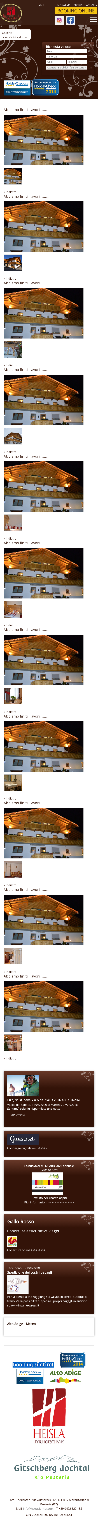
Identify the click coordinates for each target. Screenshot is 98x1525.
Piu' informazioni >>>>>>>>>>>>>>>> (49, 1202)
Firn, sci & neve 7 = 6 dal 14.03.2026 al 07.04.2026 (44, 1100)
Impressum (63, 4)
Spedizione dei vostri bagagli (29, 1272)
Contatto (91, 4)
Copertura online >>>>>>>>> (26, 1250)
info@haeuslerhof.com (38, 1509)
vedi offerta (18, 1114)
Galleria (14, 34)
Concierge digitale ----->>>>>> (27, 1148)
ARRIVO (78, 4)
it (44, 4)
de (40, 4)
